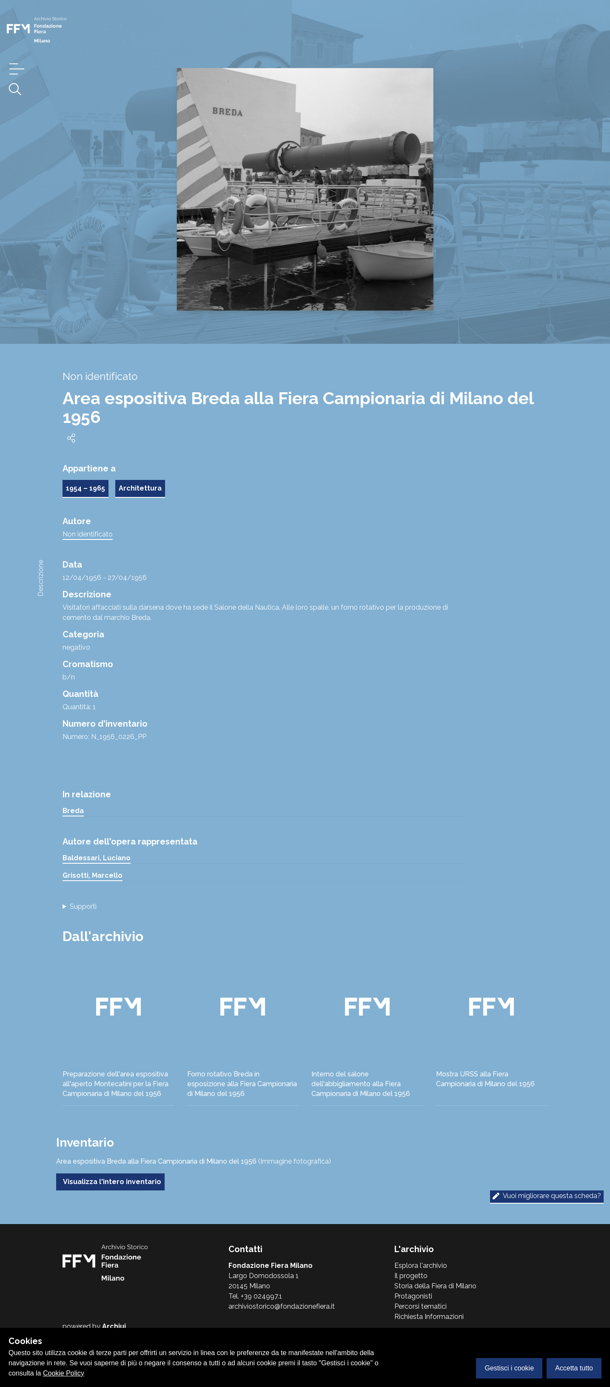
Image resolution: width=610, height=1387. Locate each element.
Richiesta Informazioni (429, 1317)
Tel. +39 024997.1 (255, 1296)
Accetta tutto (574, 1368)
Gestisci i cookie (509, 1368)
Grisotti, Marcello (93, 875)
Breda (73, 811)
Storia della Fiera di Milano (435, 1286)
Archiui (114, 1326)
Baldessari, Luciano (97, 858)
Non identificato (88, 534)
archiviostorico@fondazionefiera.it (281, 1306)
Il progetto (411, 1276)
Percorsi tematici (420, 1306)
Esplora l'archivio (420, 1265)
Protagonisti (413, 1296)
